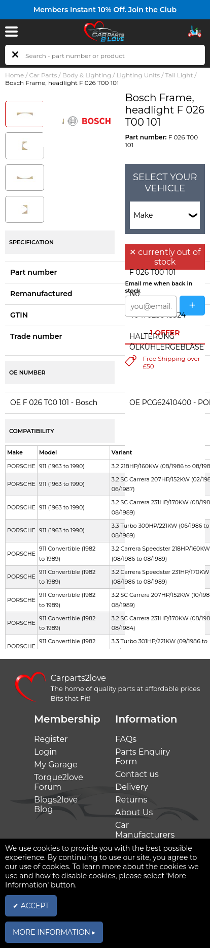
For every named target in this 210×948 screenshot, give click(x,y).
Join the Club (152, 9)
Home (14, 75)
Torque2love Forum (58, 782)
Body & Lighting (87, 75)
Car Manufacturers (144, 830)
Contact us (137, 774)
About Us (134, 812)
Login (45, 752)
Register (51, 739)
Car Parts (43, 75)
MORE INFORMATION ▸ (54, 932)
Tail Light (179, 75)
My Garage (56, 764)
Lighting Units (138, 75)
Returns (131, 800)
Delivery (131, 787)
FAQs (125, 739)
